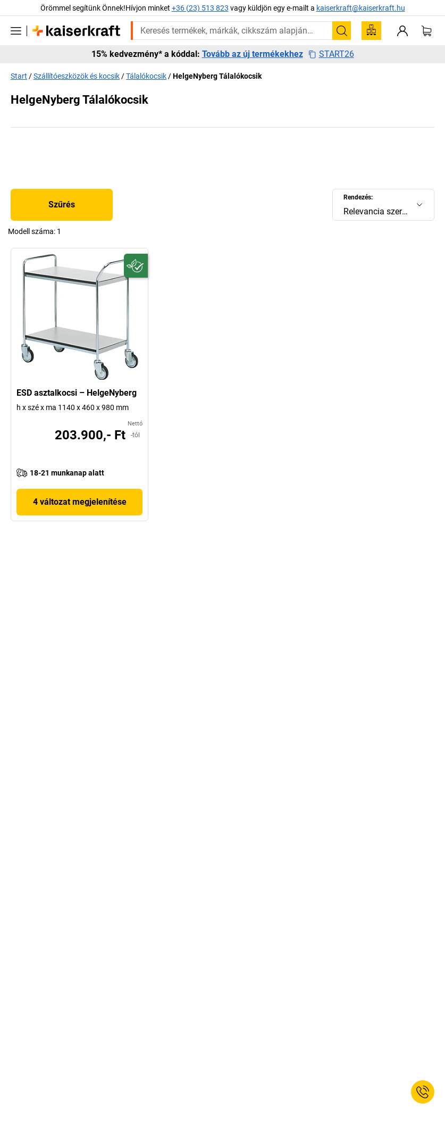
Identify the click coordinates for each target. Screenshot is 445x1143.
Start (19, 76)
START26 (331, 54)
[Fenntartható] (136, 266)
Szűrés (61, 204)
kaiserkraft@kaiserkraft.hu (360, 8)
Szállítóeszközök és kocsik (76, 76)
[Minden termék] (16, 31)
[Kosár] (426, 31)
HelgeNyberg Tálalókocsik (217, 76)
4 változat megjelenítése (80, 502)
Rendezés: (358, 197)
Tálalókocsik (146, 76)
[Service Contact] (422, 1092)
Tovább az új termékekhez (252, 54)
